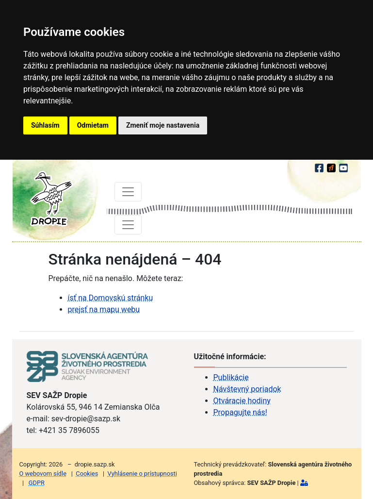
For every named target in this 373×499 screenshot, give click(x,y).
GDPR (37, 482)
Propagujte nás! (240, 412)
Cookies (87, 473)
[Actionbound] (332, 166)
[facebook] (320, 166)
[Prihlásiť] (304, 482)
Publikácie (231, 377)
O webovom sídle (42, 473)
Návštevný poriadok (247, 389)
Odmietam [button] (93, 125)
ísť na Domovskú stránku (110, 297)
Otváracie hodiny (242, 400)
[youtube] (343, 166)
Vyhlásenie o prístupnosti (142, 473)
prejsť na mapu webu (104, 309)
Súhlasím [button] (45, 125)
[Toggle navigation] (128, 191)
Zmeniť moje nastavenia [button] (162, 125)
